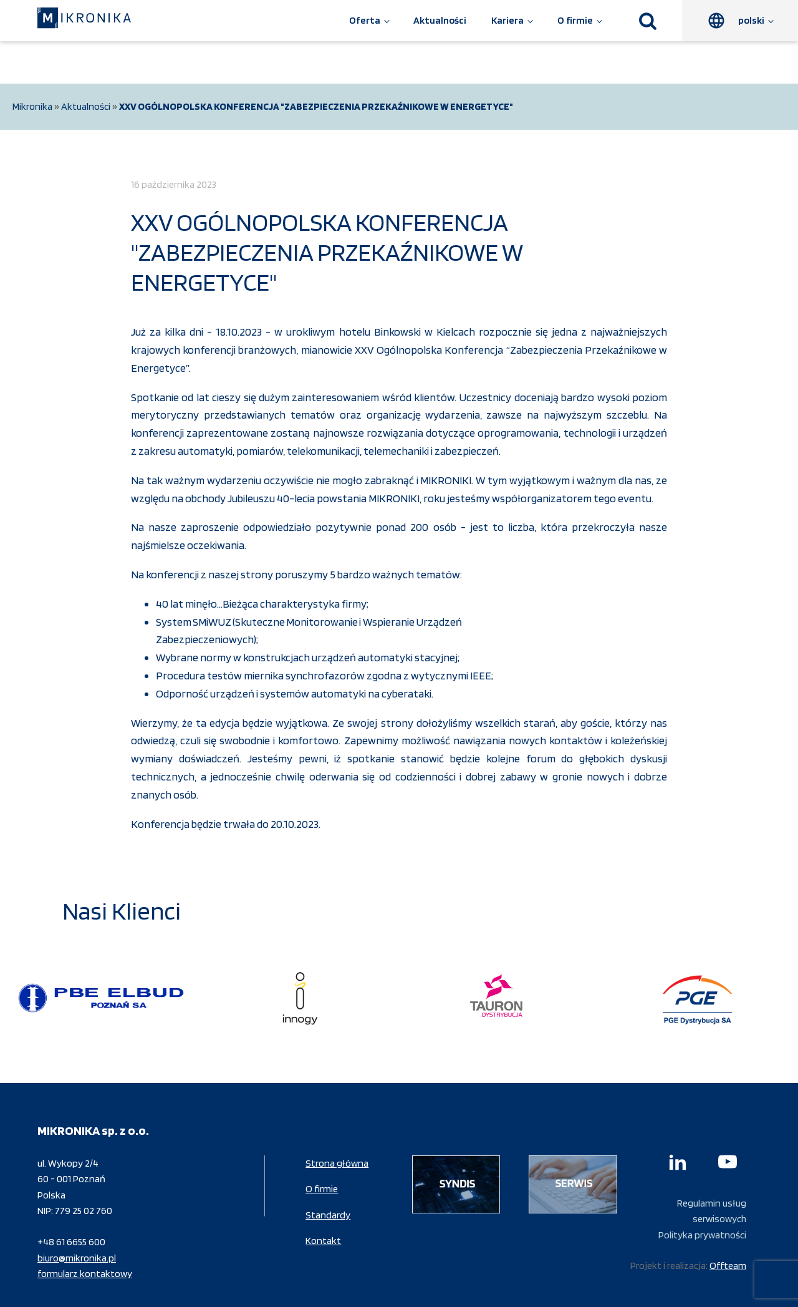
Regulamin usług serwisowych (711, 1211)
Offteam (727, 1265)
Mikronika (32, 106)
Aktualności (439, 20)
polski (751, 20)
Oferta (364, 20)
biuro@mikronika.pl (76, 1258)
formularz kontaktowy (84, 1274)
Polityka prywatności (702, 1235)
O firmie (575, 20)
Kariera (507, 20)
